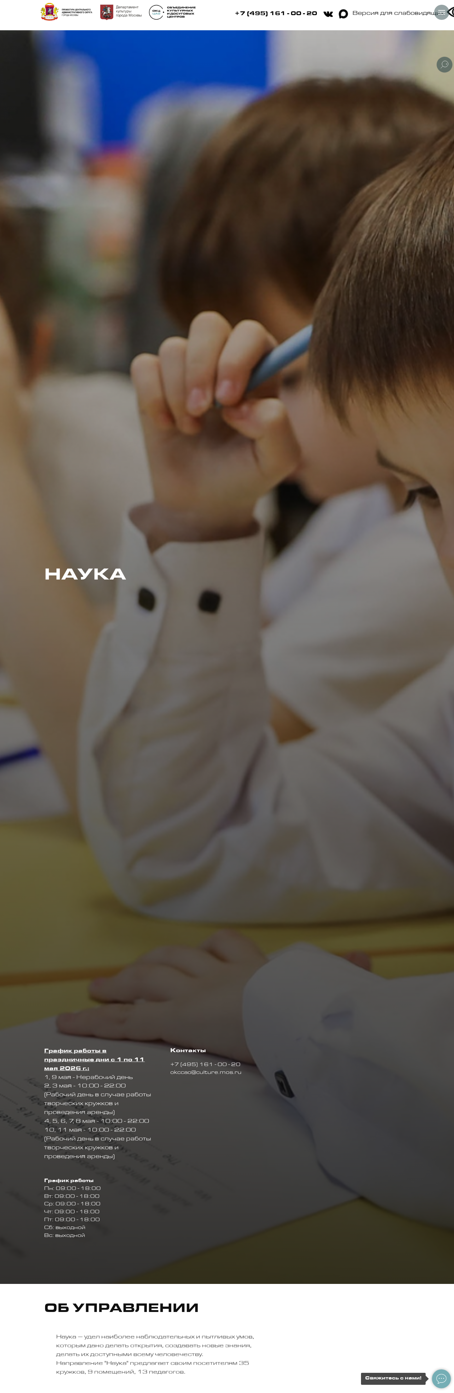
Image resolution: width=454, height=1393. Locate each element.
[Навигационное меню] (441, 12)
